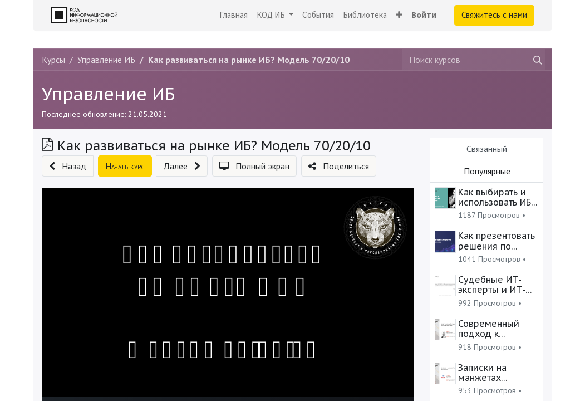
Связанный (486, 148)
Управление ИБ (108, 94)
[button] (399, 15)
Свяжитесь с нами (494, 14)
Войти (423, 14)
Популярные (487, 171)
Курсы (53, 59)
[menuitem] (233, 15)
